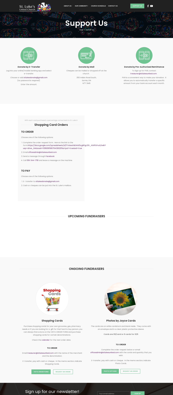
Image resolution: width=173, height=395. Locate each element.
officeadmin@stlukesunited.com (42, 152)
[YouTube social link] (151, 6)
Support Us (137, 6)
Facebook (50, 156)
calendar (46, 340)
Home (81, 30)
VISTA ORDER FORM (41, 372)
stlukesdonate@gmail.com (35, 77)
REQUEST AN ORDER (63, 372)
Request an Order (130, 371)
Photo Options (110, 371)
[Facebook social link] (148, 6)
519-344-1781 (32, 160)
